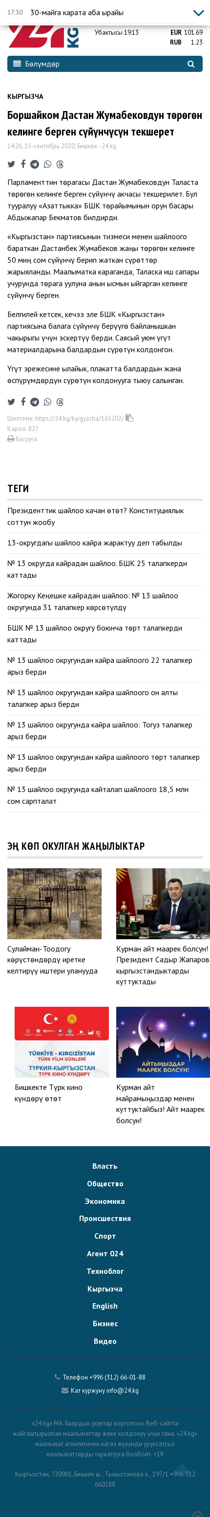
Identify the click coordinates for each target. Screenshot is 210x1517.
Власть (105, 1166)
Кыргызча (25, 96)
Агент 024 (105, 1253)
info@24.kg (122, 1390)
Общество (105, 1183)
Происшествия (105, 1218)
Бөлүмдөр (36, 63)
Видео (105, 1341)
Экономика (105, 1201)
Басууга (22, 439)
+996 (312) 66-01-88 (117, 1377)
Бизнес (105, 1323)
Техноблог (105, 1271)
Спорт (105, 1236)
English (105, 1306)
